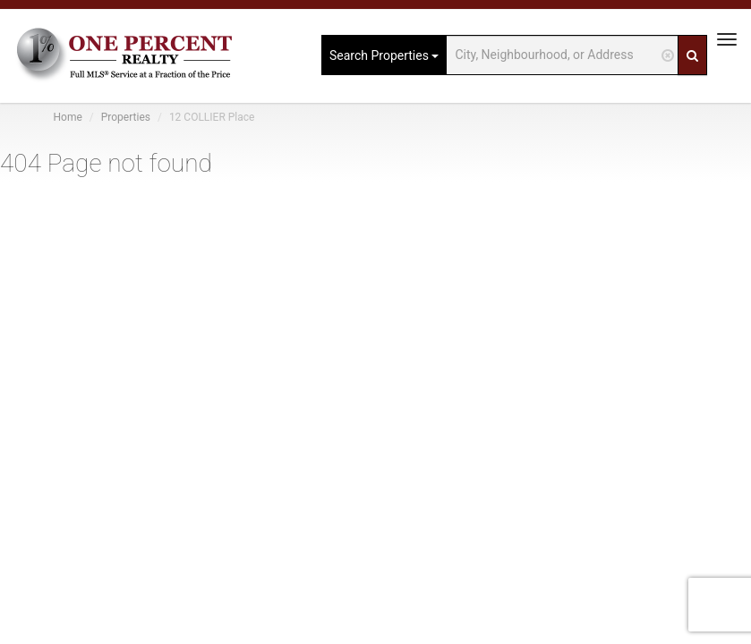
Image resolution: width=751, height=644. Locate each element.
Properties (125, 117)
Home (68, 117)
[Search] (692, 55)
